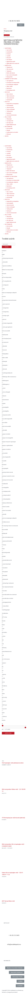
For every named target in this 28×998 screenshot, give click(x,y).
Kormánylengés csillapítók (12, 84)
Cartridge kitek (9, 120)
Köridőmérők (9, 52)
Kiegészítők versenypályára (12, 103)
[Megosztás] (15, 995)
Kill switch (8, 57)
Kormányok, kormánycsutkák (12, 82)
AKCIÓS (6, 136)
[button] (20, 24)
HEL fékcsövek (9, 122)
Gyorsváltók (9, 50)
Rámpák (8, 130)
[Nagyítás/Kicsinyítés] (3, 995)
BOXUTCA (7, 101)
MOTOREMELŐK (8, 126)
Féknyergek (9, 118)
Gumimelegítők (9, 105)
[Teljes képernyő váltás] (9, 995)
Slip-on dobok (9, 94)
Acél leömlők (9, 99)
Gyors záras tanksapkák (11, 75)
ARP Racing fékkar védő (8, 901)
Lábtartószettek (10, 107)
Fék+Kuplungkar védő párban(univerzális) (12, 763)
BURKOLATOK (8, 65)
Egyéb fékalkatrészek (11, 124)
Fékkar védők (9, 86)
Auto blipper (9, 59)
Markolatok (9, 88)
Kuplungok (8, 113)
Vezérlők (8, 55)
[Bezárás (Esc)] (22, 995)
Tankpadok (8, 71)
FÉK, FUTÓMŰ (8, 117)
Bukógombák (9, 76)
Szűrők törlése (8, 733)
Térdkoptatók (9, 111)
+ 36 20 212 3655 (14, 21)
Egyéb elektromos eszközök (12, 63)
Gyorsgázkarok (9, 80)
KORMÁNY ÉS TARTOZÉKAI (11, 78)
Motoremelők (9, 128)
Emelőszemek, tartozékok (12, 132)
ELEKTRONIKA (8, 48)
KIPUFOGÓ (7, 92)
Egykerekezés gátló (10, 61)
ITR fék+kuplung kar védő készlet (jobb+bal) (13, 817)
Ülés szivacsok (9, 69)
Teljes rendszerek (10, 96)
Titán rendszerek (10, 97)
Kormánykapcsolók (10, 90)
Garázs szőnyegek (10, 109)
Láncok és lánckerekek (11, 115)
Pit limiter (8, 53)
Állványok (8, 134)
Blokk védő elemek (10, 73)
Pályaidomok (9, 67)
